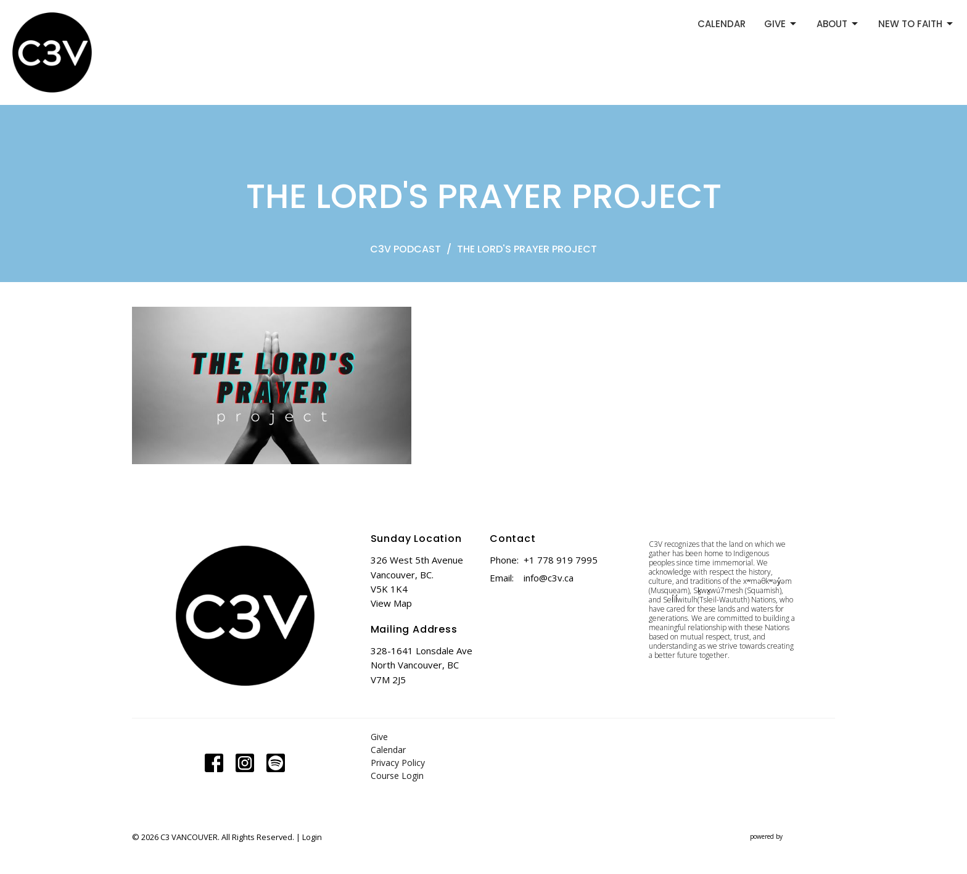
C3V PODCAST (405, 249)
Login (312, 837)
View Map (391, 603)
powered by (792, 837)
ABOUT (838, 23)
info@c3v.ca (549, 578)
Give (379, 737)
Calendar (388, 749)
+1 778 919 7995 (561, 560)
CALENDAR (721, 23)
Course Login (397, 775)
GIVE (781, 23)
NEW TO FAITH (916, 23)
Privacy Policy (398, 762)
